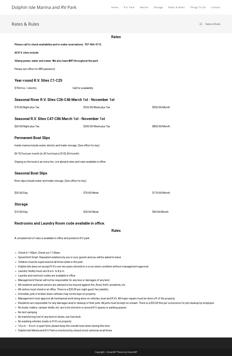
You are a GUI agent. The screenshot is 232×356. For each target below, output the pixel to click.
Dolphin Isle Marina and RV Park (44, 7)
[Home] (201, 24)
